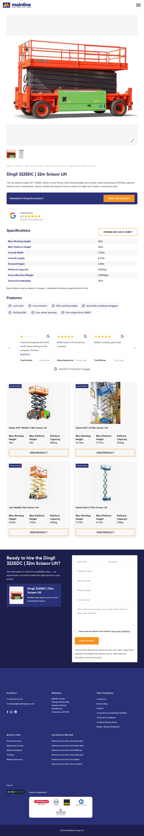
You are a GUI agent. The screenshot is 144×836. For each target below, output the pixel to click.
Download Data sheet (118, 232)
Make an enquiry (119, 198)
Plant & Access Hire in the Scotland (67, 764)
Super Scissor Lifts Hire (55, 166)
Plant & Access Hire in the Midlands (67, 750)
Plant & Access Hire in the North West (68, 745)
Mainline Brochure (14, 759)
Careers (100, 708)
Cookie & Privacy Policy (107, 722)
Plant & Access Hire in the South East (67, 755)
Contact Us (101, 699)
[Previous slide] (10, 348)
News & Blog (102, 704)
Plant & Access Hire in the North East (67, 741)
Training (10, 755)
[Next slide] (133, 348)
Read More (25, 354)
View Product (39, 452)
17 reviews (85, 369)
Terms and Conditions (120, 631)
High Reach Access (33, 166)
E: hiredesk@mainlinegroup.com (21, 704)
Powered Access (14, 741)
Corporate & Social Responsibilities (112, 713)
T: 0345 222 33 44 (15, 699)
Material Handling (14, 750)
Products (18, 166)
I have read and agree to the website (104, 631)
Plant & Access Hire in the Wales (66, 759)
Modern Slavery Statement (108, 727)
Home (9, 166)
